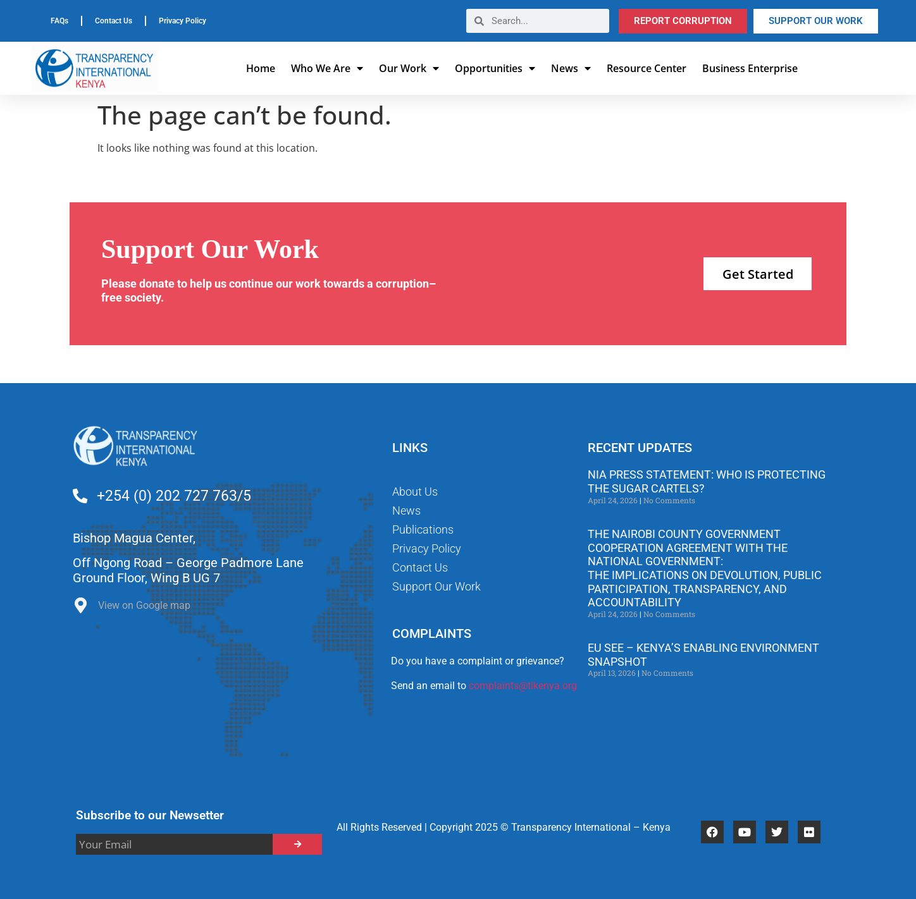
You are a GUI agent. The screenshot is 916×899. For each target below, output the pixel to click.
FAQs (59, 20)
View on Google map (144, 605)
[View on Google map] (81, 608)
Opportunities (495, 68)
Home (260, 68)
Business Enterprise (750, 68)
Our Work (409, 68)
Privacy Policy (182, 20)
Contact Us (113, 20)
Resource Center (646, 68)
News (571, 68)
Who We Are (327, 68)
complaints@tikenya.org (523, 686)
